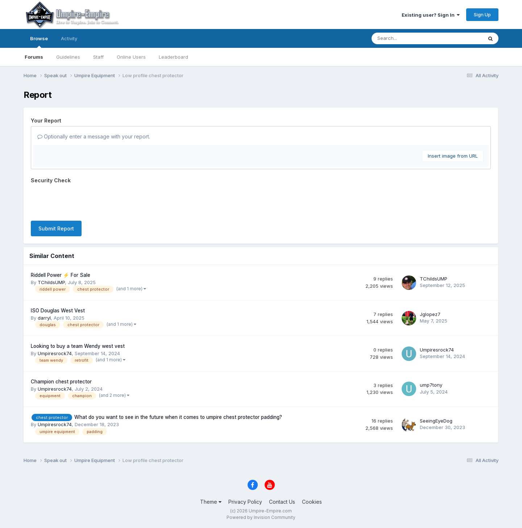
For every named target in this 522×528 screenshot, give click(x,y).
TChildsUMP (51, 282)
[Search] (407, 38)
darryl (44, 318)
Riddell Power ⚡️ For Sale (60, 275)
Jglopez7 (430, 314)
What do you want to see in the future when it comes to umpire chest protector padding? (178, 417)
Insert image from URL (453, 156)
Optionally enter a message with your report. (93, 136)
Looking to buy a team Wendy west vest (78, 346)
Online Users (131, 57)
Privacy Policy (245, 502)
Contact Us (282, 502)
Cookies (312, 502)
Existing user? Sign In (431, 15)
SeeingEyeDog (436, 421)
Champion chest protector (61, 381)
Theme (210, 502)
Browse (39, 42)
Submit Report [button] (56, 228)
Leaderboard (173, 57)
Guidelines (68, 57)
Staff (98, 57)
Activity (69, 38)
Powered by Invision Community (261, 517)
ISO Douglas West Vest (58, 310)
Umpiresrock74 (55, 353)
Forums (34, 57)
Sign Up (482, 14)
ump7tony (431, 385)
